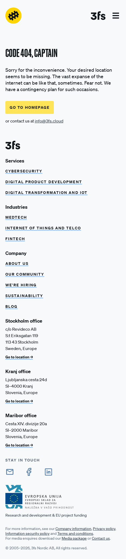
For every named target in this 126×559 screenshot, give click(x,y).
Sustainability (24, 295)
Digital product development (43, 181)
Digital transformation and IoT (46, 192)
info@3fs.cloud (49, 121)
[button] (116, 15)
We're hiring (21, 284)
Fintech (15, 238)
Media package (74, 538)
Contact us (101, 538)
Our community (24, 274)
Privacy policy (104, 528)
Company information (73, 528)
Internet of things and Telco (43, 227)
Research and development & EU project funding (46, 515)
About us (17, 263)
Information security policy (27, 533)
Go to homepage (30, 107)
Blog (11, 306)
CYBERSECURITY (23, 171)
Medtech (16, 217)
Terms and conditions (75, 533)
